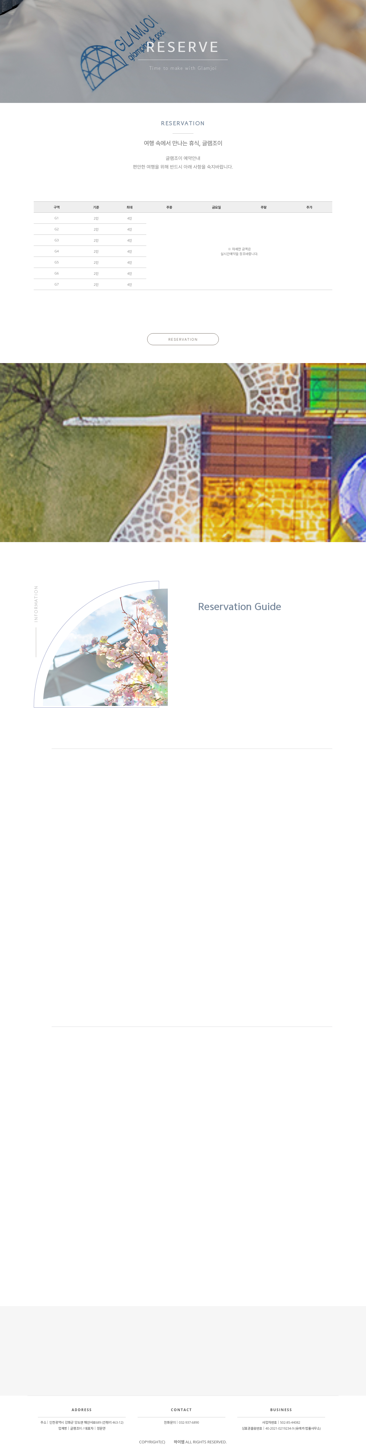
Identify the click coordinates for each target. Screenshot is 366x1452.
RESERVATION (183, 339)
